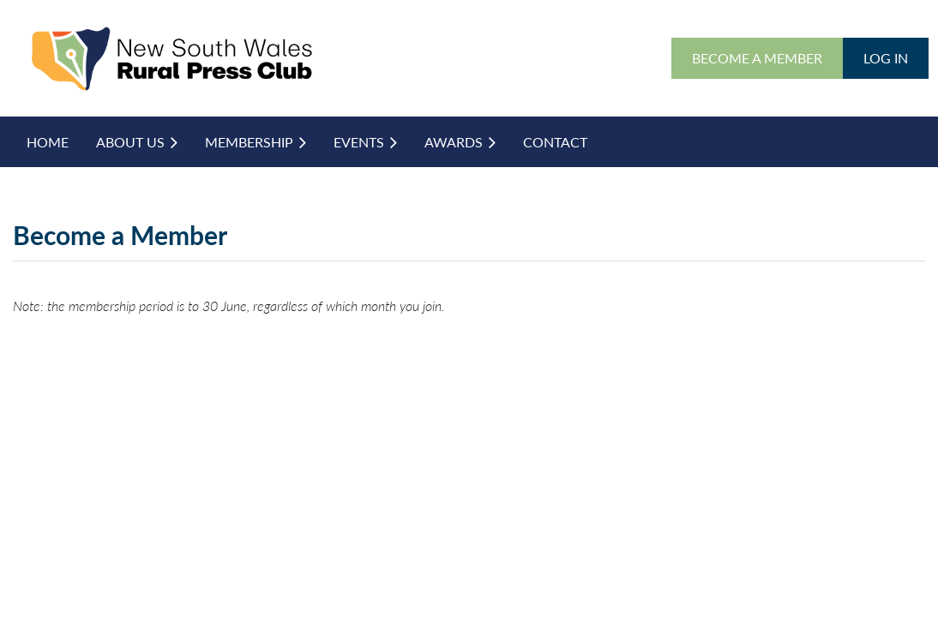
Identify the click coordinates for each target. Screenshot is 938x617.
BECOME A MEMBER (757, 58)
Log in (885, 58)
